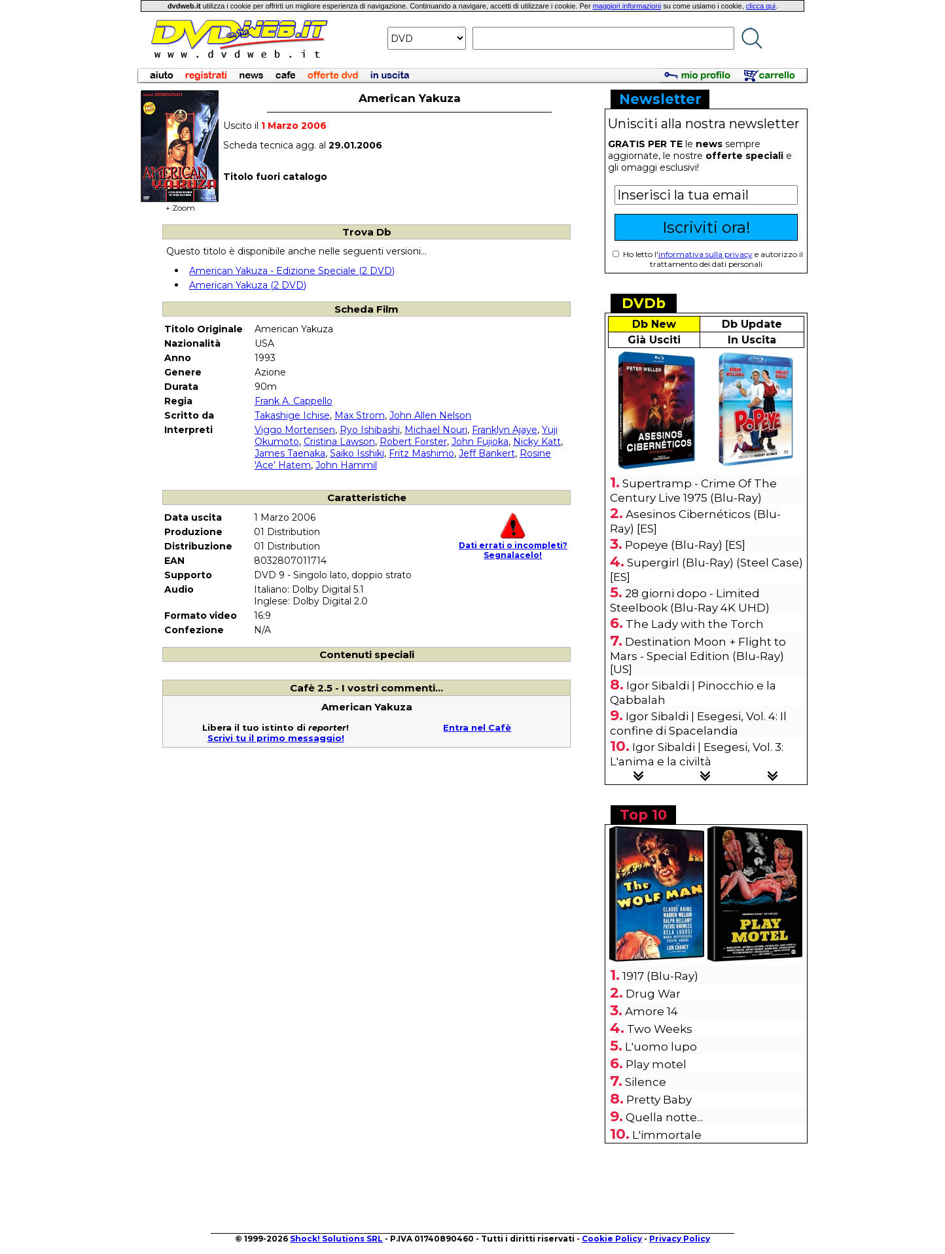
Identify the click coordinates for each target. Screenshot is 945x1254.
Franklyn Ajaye (504, 430)
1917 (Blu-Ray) (660, 976)
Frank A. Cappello (293, 401)
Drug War (653, 993)
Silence (645, 1082)
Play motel (656, 1064)
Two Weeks (659, 1029)
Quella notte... (664, 1117)
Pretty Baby (659, 1099)
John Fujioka (480, 441)
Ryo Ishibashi (370, 430)
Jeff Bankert (487, 453)
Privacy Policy (679, 1239)
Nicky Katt (537, 441)
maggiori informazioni (627, 6)
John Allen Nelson (430, 415)
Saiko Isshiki (357, 453)
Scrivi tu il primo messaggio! (275, 738)
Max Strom (359, 415)
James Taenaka (290, 453)
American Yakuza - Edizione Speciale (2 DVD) (292, 271)
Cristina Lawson (339, 441)
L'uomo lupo (661, 1046)
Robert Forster (413, 441)
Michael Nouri (435, 430)
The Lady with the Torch (695, 624)
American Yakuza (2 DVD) (247, 285)
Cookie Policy (612, 1239)
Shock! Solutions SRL (336, 1239)
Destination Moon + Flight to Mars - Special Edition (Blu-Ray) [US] (698, 655)
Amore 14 (651, 1011)
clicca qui (761, 6)
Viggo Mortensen (295, 430)
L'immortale (667, 1134)
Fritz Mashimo (421, 453)
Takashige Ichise (292, 415)
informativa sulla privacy (705, 254)
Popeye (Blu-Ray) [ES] (685, 544)
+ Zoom (180, 204)
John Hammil (346, 465)
